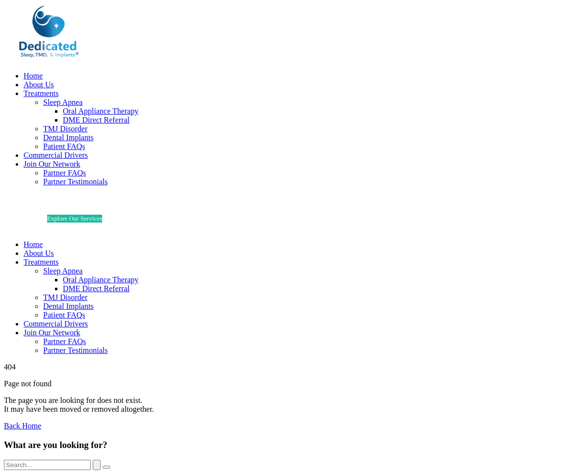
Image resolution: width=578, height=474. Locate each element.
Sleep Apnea (62, 102)
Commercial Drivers (56, 155)
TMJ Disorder (65, 129)
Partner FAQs (64, 173)
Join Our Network (52, 164)
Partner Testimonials (75, 181)
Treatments (41, 93)
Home (33, 76)
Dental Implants (68, 137)
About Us (39, 84)
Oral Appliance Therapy (100, 111)
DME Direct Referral (96, 120)
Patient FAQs (64, 146)
